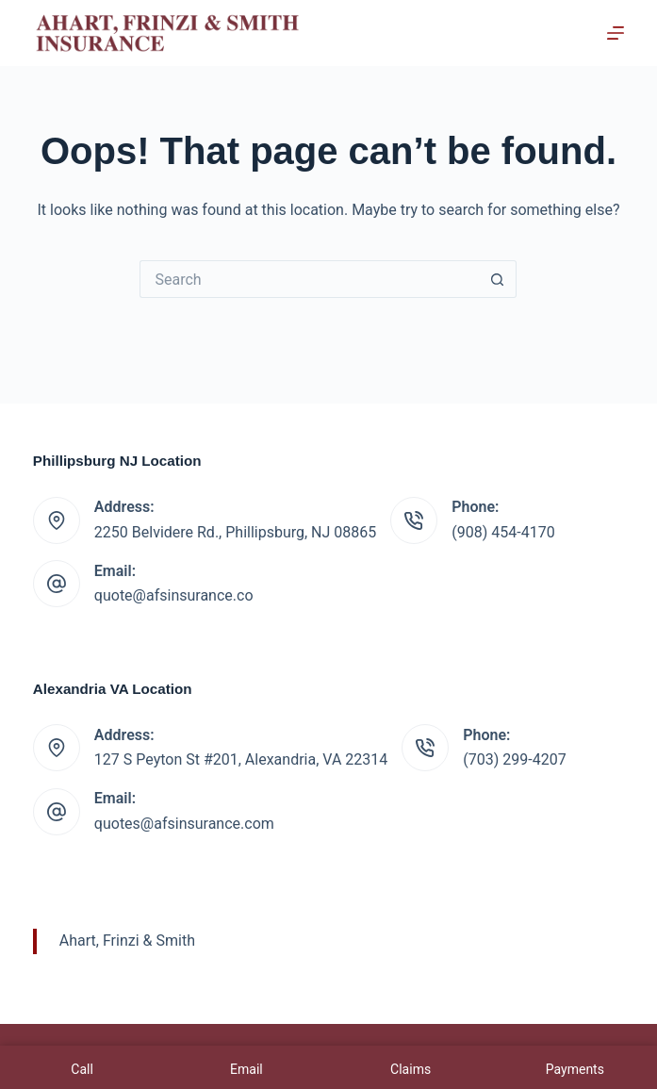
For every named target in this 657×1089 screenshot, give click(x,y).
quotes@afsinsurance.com (184, 824)
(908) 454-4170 (503, 532)
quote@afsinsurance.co (174, 595)
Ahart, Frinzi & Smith (127, 940)
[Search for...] (309, 279)
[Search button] (498, 279)
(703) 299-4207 (514, 759)
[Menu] (615, 33)
